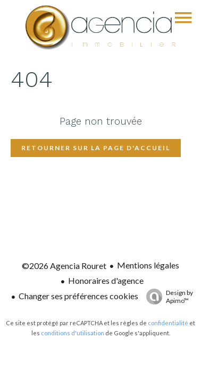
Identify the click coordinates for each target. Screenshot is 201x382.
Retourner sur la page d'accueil (95, 148)
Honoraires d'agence (106, 280)
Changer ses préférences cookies (78, 296)
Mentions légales (148, 265)
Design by (167, 297)
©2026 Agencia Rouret (64, 266)
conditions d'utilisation (72, 332)
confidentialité (168, 322)
